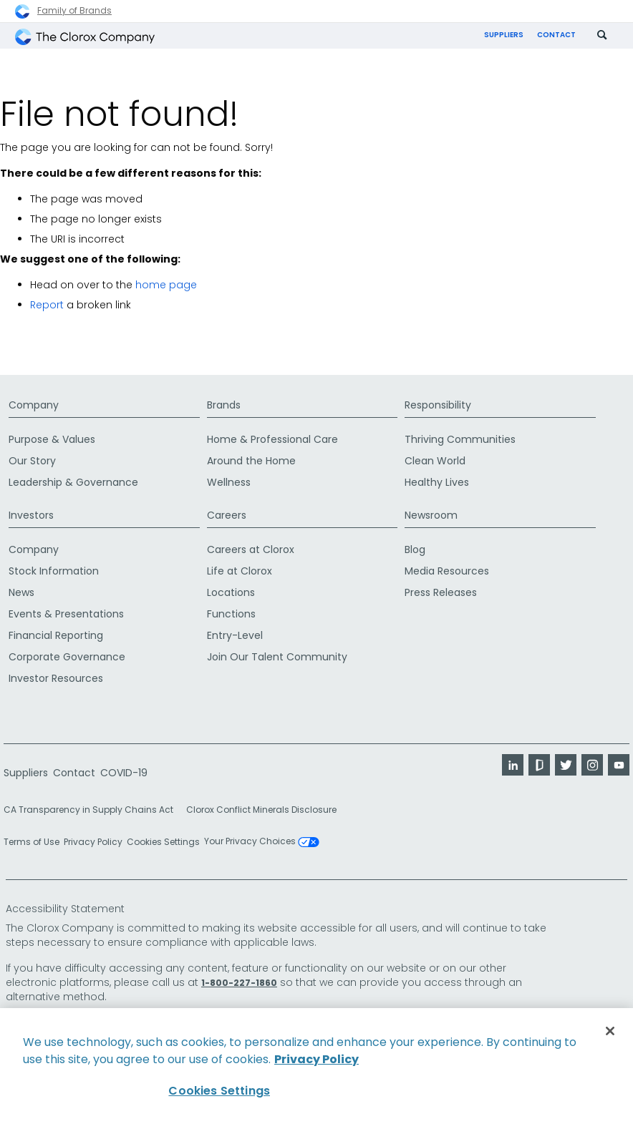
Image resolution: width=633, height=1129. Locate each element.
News (21, 592)
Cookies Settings (163, 842)
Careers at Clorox (250, 549)
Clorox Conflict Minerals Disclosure (261, 809)
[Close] (610, 1031)
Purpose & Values (52, 439)
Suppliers (503, 34)
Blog (415, 549)
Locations (231, 592)
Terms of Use (31, 842)
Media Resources (447, 571)
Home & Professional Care (272, 439)
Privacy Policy (93, 842)
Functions (231, 614)
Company (34, 405)
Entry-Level (235, 635)
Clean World (435, 461)
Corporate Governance (67, 657)
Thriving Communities (460, 439)
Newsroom (431, 515)
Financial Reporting (56, 635)
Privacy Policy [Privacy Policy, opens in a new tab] (316, 1059)
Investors (31, 515)
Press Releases (441, 592)
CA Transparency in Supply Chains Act (93, 809)
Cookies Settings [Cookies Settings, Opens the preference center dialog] (219, 1090)
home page (166, 285)
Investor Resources (56, 678)
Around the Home (251, 461)
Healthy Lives (437, 482)
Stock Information (54, 571)
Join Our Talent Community (277, 657)
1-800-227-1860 (239, 983)
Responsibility (438, 405)
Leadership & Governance (73, 482)
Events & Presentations (66, 614)
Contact (556, 34)
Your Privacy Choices (261, 842)
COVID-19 (124, 773)
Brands (224, 405)
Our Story (32, 461)
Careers (226, 515)
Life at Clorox (239, 571)
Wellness (229, 482)
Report (47, 305)
